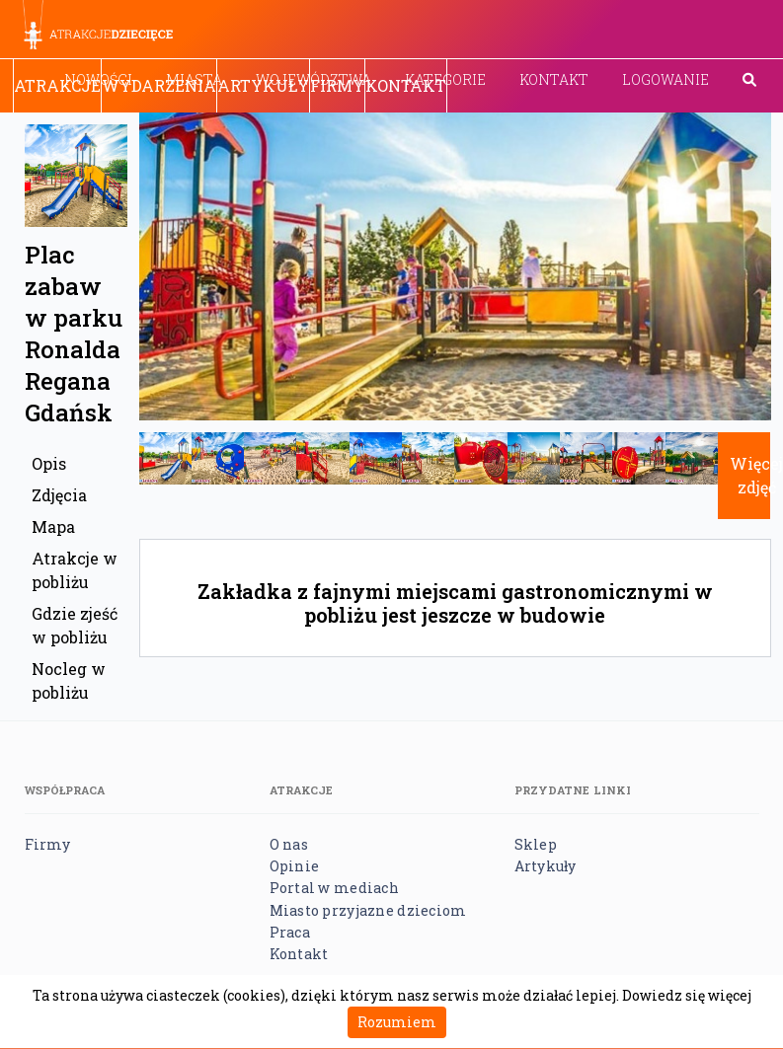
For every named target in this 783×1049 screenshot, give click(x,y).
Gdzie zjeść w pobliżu (74, 625)
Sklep (535, 844)
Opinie (295, 866)
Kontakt (553, 79)
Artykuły (263, 85)
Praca (290, 932)
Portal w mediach (334, 887)
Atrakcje (57, 85)
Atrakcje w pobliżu (74, 570)
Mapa (53, 526)
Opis (49, 463)
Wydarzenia (159, 85)
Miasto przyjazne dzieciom (368, 910)
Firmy (337, 85)
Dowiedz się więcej (686, 995)
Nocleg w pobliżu (69, 680)
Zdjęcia (59, 495)
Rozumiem (396, 1021)
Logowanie (665, 79)
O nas (289, 844)
